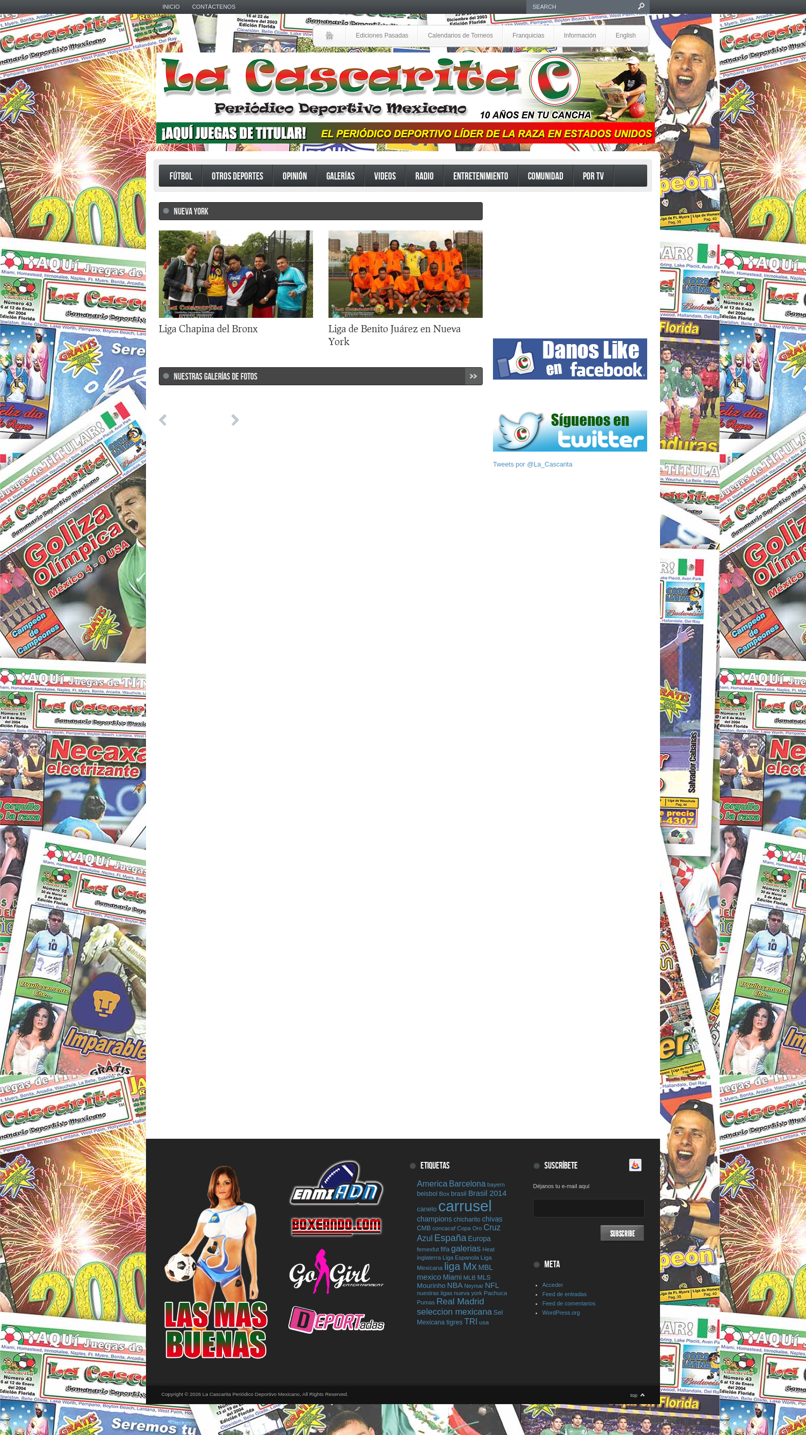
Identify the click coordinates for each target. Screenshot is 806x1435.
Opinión (295, 177)
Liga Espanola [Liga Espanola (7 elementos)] (461, 1257)
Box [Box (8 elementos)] (444, 1193)
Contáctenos (213, 7)
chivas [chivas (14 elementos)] (492, 1219)
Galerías (340, 177)
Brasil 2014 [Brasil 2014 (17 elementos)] (487, 1193)
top (633, 1395)
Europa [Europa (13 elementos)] (479, 1238)
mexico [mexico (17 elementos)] (429, 1276)
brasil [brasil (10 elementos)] (458, 1193)
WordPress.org (561, 1313)
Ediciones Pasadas (382, 35)
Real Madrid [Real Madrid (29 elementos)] (460, 1301)
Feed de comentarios (568, 1303)
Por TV (593, 177)
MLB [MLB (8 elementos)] (469, 1277)
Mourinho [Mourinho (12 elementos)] (431, 1285)
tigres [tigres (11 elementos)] (454, 1322)
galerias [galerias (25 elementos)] (466, 1248)
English (626, 35)
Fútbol (181, 177)
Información (580, 35)
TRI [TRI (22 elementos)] (471, 1321)
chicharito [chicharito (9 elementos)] (466, 1219)
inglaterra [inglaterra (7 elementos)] (429, 1257)
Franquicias (528, 35)
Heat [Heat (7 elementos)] (488, 1249)
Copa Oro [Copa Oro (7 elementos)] (469, 1228)
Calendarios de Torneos (460, 35)
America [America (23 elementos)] (432, 1183)
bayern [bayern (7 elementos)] (496, 1184)
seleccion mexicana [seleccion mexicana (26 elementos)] (454, 1312)
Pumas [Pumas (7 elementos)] (426, 1302)
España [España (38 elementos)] (450, 1237)
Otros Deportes (237, 177)
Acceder (552, 1285)
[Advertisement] (570, 266)
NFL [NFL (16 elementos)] (492, 1285)
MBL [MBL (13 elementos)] (486, 1267)
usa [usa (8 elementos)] (484, 1322)
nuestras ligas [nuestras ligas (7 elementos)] (434, 1293)
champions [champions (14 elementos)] (434, 1219)
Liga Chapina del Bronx (208, 328)
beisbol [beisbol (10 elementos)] (427, 1193)
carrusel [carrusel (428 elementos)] (465, 1205)
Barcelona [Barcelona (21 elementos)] (467, 1183)
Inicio (171, 7)
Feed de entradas (564, 1294)
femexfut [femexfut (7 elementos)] (428, 1249)
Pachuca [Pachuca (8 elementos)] (495, 1292)
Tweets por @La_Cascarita (533, 464)
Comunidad (545, 177)
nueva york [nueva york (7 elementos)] (468, 1293)
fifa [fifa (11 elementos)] (445, 1249)
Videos (385, 177)
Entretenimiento (480, 177)
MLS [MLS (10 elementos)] (483, 1277)
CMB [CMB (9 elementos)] (424, 1228)
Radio (424, 177)
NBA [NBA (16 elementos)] (455, 1285)
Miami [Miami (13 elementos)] (452, 1277)
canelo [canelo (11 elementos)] (427, 1209)
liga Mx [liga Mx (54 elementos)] (460, 1266)
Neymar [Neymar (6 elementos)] (473, 1286)
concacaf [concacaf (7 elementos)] (443, 1228)
